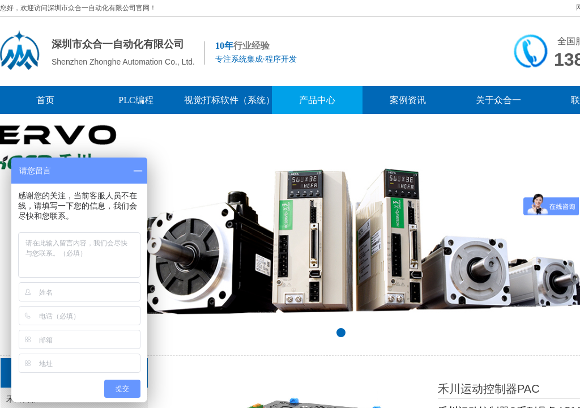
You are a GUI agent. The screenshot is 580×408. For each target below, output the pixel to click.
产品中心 (317, 100)
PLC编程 (135, 100)
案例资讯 (408, 100)
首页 (45, 100)
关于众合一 (498, 100)
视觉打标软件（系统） (226, 100)
